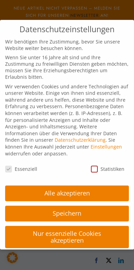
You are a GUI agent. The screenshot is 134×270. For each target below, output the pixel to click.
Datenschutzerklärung (80, 136)
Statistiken (107, 165)
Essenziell (21, 165)
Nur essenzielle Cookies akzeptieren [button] (67, 233)
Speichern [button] (67, 210)
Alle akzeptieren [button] (67, 189)
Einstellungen (106, 143)
